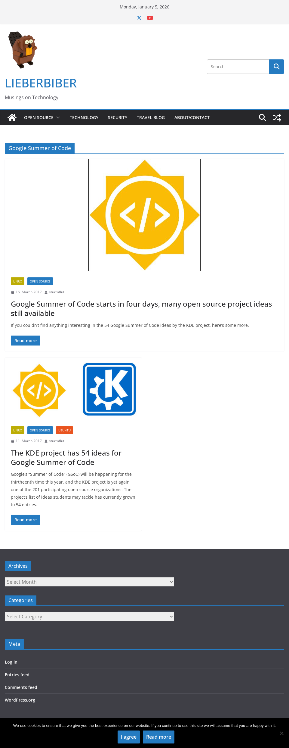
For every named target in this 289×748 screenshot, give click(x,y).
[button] (57, 117)
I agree (129, 737)
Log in (11, 662)
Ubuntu (64, 430)
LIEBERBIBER (41, 82)
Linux (17, 281)
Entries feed (17, 674)
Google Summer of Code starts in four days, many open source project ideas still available (141, 308)
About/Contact (192, 117)
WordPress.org (20, 700)
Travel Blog (151, 117)
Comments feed (21, 687)
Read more (158, 737)
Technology (84, 117)
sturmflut (56, 292)
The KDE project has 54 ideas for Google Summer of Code (66, 457)
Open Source (39, 117)
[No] (281, 733)
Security (117, 117)
